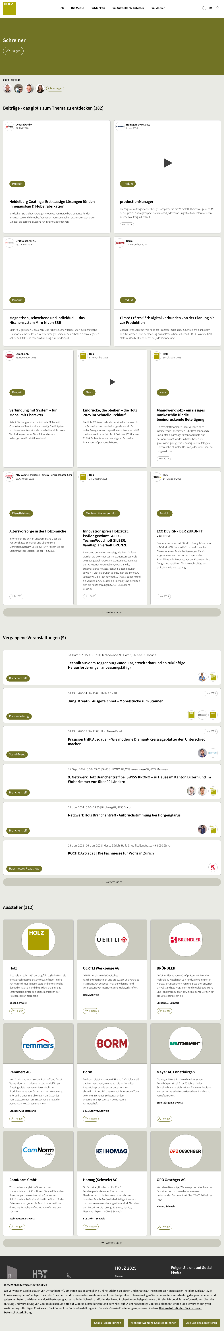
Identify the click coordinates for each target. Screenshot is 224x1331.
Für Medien (158, 9)
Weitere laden (112, 612)
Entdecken (98, 9)
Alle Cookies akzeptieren (201, 1323)
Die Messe (77, 9)
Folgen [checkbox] (17, 1011)
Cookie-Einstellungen (107, 1323)
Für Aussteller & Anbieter (128, 9)
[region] (112, 1305)
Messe (119, 1276)
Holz (62, 9)
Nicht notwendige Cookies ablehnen (153, 1323)
